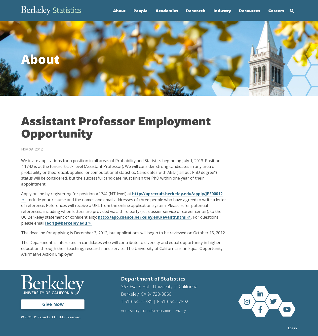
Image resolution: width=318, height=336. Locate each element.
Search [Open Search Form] (292, 10)
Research (195, 10)
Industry (222, 10)
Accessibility (130, 311)
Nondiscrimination (157, 311)
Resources (249, 10)
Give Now (53, 304)
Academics (167, 10)
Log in (292, 328)
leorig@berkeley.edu (68, 223)
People (140, 10)
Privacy (180, 311)
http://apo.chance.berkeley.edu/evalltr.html (144, 217)
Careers (276, 10)
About (119, 10)
